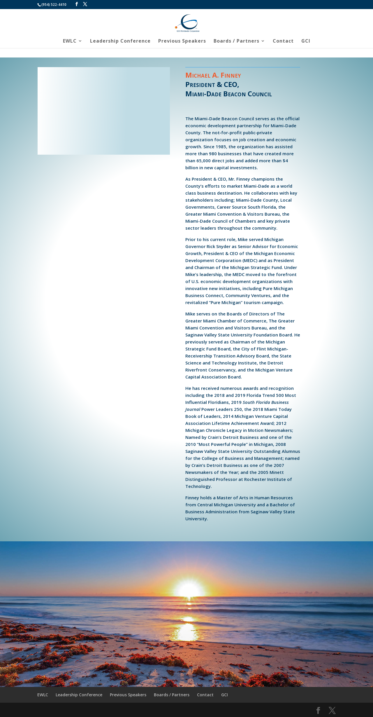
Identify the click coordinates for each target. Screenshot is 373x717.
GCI (305, 41)
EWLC (70, 41)
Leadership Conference (120, 41)
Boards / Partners (236, 41)
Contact (283, 41)
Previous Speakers (182, 41)
